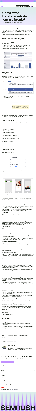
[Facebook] (8, 384)
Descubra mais (20, 0)
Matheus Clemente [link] (8, 22)
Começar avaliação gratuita (7, 361)
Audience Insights (23, 45)
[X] (10, 384)
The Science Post (19, 215)
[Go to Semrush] (4, 3)
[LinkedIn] (1, 384)
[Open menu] (34, 3)
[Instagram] (3, 384)
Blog (2, 6)
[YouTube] (7, 384)
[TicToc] (5, 384)
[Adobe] (2, 387)
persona (12, 42)
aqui (11, 314)
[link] (4, 347)
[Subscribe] (23, 6)
